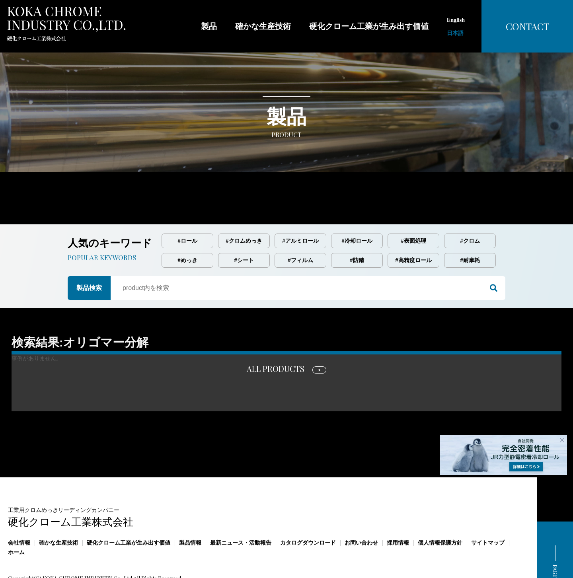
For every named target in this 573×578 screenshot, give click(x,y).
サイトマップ (488, 509)
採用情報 (398, 509)
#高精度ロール (414, 227)
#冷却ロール (357, 207)
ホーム (16, 519)
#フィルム (300, 227)
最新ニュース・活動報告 (240, 509)
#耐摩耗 (470, 227)
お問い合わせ (361, 509)
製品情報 (190, 509)
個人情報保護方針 (440, 509)
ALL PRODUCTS (275, 335)
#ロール (187, 207)
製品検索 (89, 254)
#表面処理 (413, 207)
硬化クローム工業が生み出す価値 (128, 509)
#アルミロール (301, 207)
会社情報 (19, 509)
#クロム (470, 207)
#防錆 (357, 227)
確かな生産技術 (58, 509)
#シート (244, 227)
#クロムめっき (244, 207)
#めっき (187, 227)
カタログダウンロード (308, 509)
